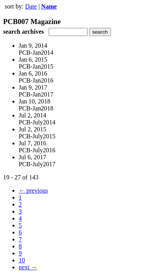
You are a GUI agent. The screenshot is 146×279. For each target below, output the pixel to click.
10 (22, 260)
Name (49, 6)
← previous (33, 190)
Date (31, 6)
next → (28, 267)
